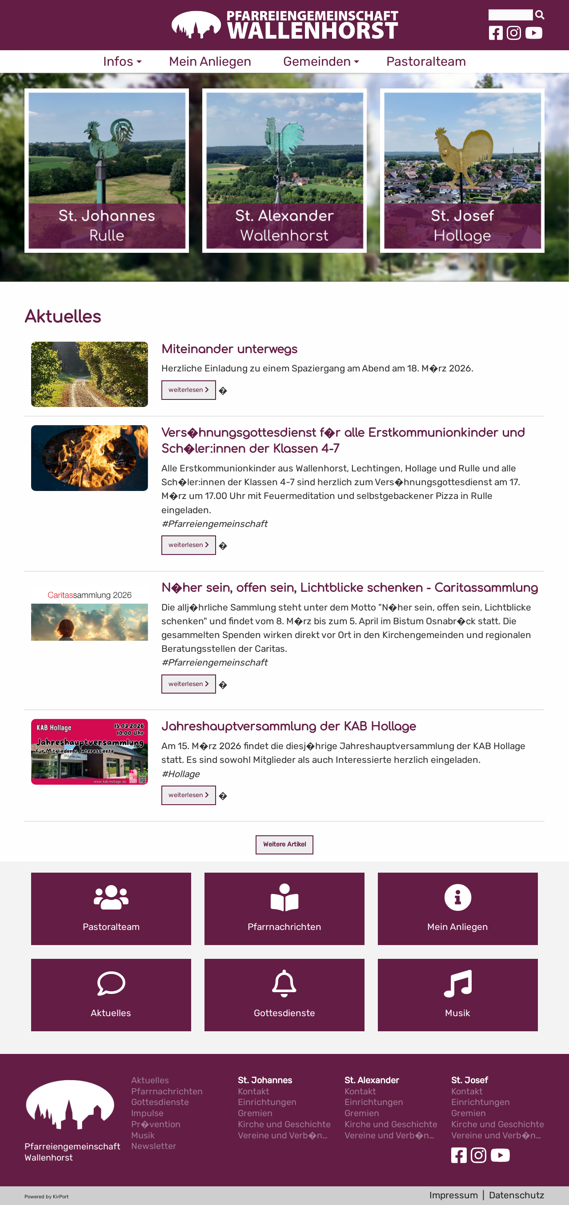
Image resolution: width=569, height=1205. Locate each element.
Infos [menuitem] (118, 61)
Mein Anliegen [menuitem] (210, 61)
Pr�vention (155, 1124)
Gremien (255, 1113)
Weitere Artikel (284, 844)
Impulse (147, 1113)
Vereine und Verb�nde (284, 1136)
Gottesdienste (160, 1102)
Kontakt (253, 1092)
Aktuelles (150, 1080)
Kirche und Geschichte (284, 1124)
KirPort (60, 1197)
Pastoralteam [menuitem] (426, 61)
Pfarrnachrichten (167, 1092)
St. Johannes (265, 1080)
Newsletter (153, 1146)
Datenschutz (517, 1195)
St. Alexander (372, 1080)
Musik (143, 1136)
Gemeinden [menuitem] (317, 61)
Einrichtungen (267, 1102)
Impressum (453, 1195)
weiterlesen (188, 390)
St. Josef (469, 1080)
